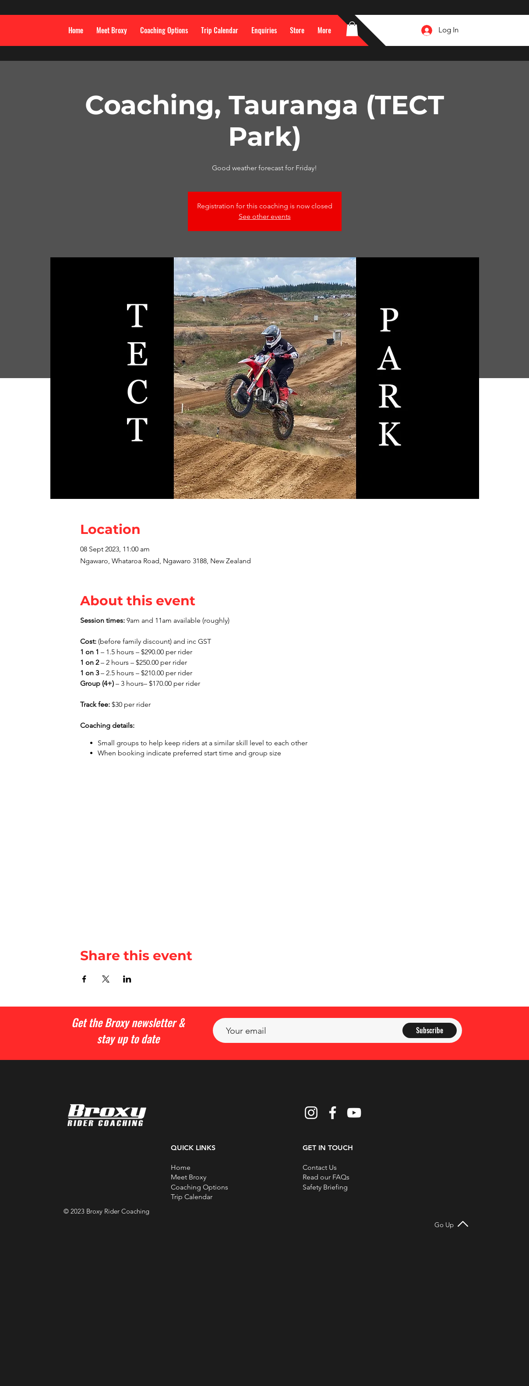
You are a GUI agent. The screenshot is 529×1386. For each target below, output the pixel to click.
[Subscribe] (429, 1030)
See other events (265, 216)
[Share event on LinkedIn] (127, 978)
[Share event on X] (106, 978)
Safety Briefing (325, 1187)
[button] (324, 30)
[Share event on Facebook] (84, 978)
